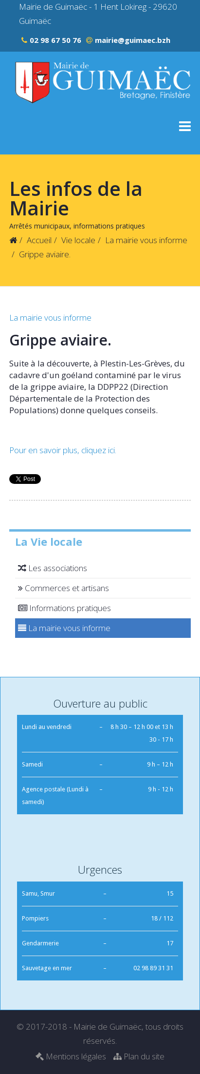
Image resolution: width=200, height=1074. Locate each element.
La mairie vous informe (146, 240)
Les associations (51, 568)
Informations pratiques (63, 608)
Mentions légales (71, 1056)
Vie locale (78, 240)
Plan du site (138, 1056)
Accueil (39, 240)
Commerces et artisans (62, 588)
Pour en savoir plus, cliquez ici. (62, 450)
